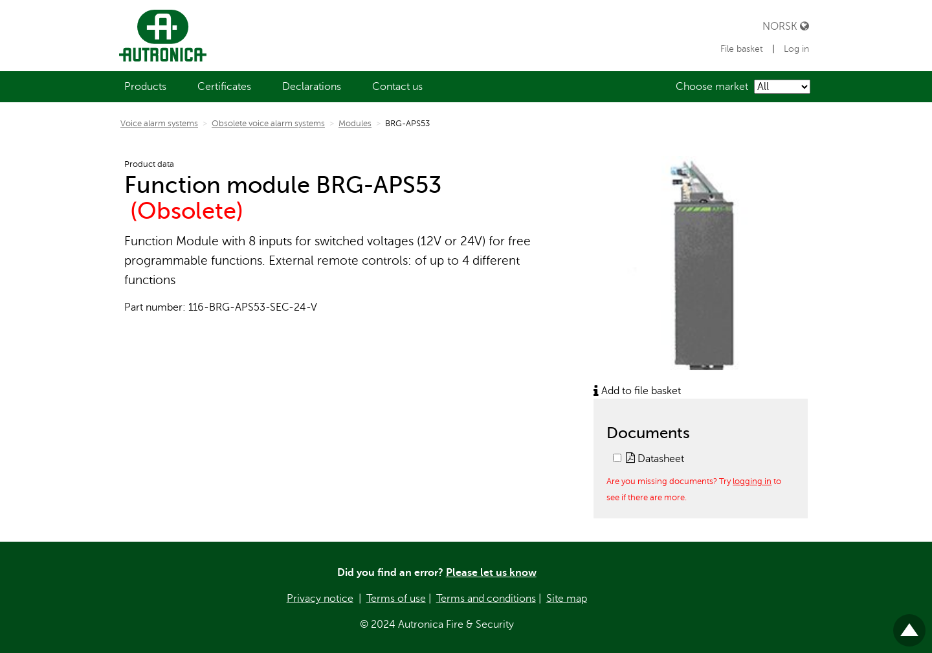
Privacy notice (320, 598)
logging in (752, 481)
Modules (355, 123)
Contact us (397, 87)
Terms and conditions (486, 598)
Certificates (224, 87)
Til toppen (909, 625)
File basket (743, 49)
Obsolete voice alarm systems (268, 123)
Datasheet (655, 459)
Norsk (785, 26)
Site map (566, 598)
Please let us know (491, 573)
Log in (796, 49)
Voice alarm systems (159, 123)
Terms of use (396, 598)
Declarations (311, 87)
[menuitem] (145, 86)
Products (145, 87)
